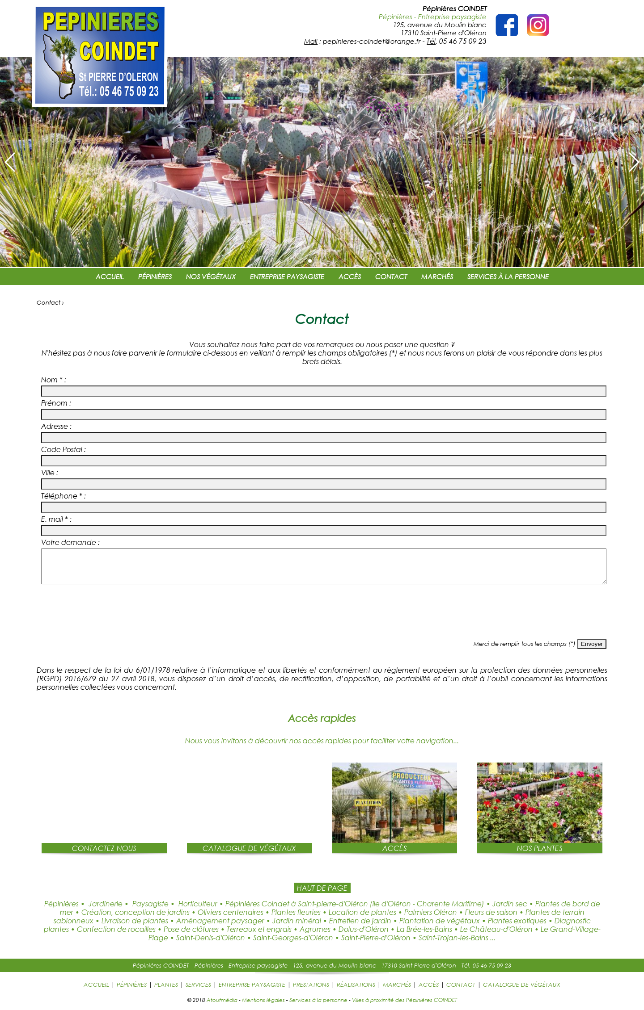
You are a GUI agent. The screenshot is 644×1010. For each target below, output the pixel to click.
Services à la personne (318, 1006)
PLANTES (166, 991)
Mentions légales (263, 1006)
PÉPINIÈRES (155, 276)
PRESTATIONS (311, 991)
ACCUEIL (110, 276)
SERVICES (198, 991)
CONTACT (391, 276)
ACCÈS (350, 276)
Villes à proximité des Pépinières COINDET (404, 1006)
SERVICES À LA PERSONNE (508, 276)
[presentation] (322, 620)
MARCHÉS (437, 276)
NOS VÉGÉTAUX (211, 276)
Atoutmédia (222, 1006)
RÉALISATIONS (356, 991)
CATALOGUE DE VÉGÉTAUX (521, 991)
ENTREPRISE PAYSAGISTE (287, 276)
